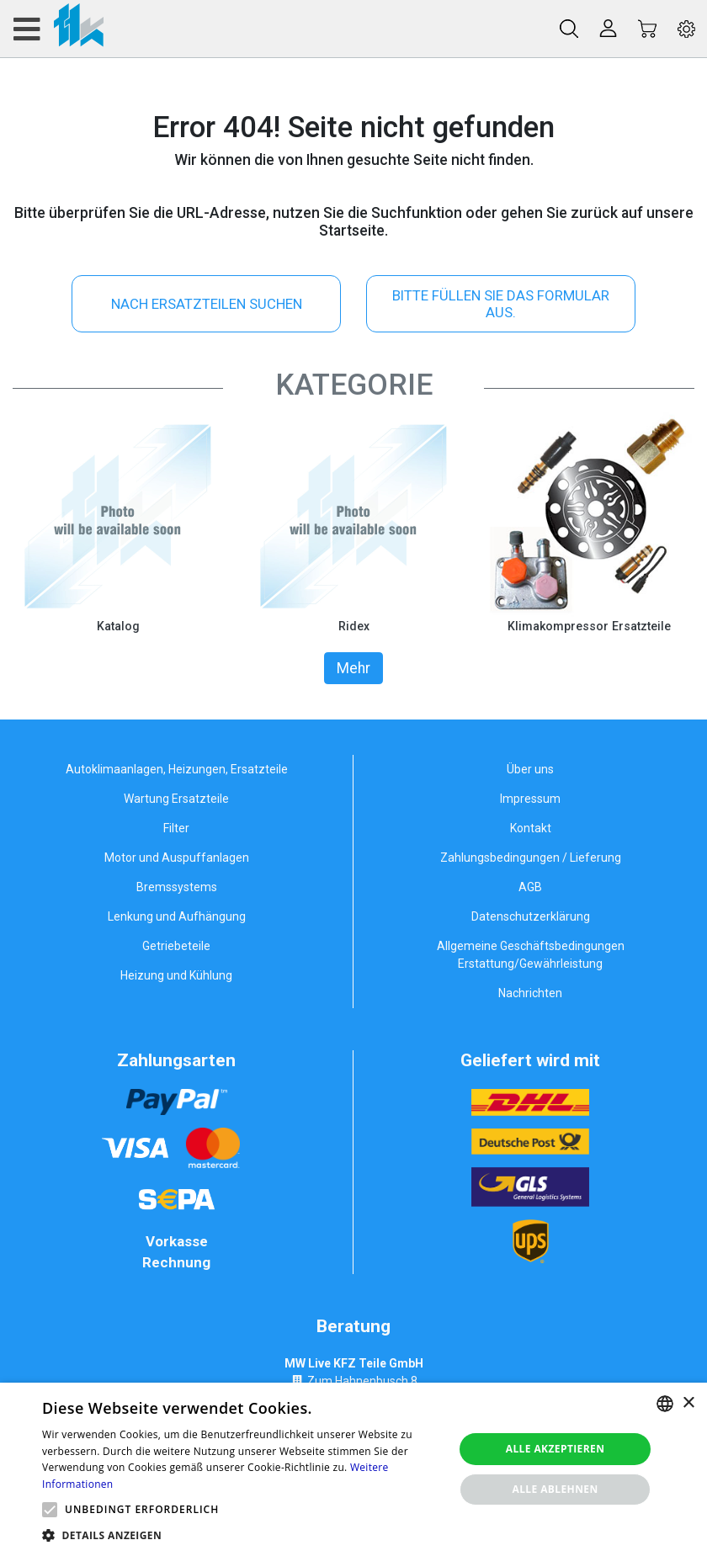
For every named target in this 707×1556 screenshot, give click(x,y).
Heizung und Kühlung (176, 975)
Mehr (353, 668)
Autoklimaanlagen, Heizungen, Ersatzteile (177, 769)
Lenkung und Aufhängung (177, 916)
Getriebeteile (176, 946)
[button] (49, 1510)
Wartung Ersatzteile (176, 798)
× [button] (688, 1403)
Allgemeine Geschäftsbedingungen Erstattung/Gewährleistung (531, 954)
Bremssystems (176, 887)
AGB (530, 887)
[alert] (353, 1469)
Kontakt (530, 828)
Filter (176, 828)
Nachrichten (530, 993)
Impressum (530, 798)
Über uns (530, 769)
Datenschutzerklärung (530, 916)
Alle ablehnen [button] (555, 1489)
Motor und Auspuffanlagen (176, 857)
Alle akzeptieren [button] (555, 1449)
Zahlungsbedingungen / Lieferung (530, 857)
